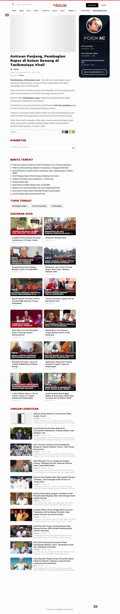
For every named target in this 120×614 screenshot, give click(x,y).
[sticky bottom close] (95, 606)
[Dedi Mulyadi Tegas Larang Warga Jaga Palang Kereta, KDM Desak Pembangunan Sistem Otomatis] (21, 531)
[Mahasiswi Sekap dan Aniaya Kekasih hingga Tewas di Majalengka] (60, 350)
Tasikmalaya (16, 80)
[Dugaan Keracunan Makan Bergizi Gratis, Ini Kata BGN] (43, 185)
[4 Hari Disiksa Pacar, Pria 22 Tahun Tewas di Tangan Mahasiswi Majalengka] (26, 382)
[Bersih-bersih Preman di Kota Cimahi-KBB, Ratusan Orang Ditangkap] (43, 191)
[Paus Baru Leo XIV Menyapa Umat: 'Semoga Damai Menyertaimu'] (26, 319)
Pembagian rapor (31, 98)
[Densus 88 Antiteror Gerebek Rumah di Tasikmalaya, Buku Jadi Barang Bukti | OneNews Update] (43, 172)
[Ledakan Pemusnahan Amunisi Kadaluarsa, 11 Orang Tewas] (43, 179)
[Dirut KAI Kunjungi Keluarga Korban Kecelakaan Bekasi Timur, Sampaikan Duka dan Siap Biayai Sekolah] (21, 547)
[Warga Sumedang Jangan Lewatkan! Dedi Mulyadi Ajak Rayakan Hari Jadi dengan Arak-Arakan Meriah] (21, 498)
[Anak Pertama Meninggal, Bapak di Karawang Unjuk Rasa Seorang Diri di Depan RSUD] (60, 382)
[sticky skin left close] (7, 15)
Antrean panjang (62, 105)
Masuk (103, 5)
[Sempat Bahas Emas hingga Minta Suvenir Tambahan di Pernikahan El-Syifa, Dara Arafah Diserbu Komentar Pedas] (21, 515)
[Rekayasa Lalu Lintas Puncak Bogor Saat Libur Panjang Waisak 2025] (43, 188)
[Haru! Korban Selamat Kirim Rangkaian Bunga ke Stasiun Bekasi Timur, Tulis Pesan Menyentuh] (21, 450)
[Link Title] (60, 5)
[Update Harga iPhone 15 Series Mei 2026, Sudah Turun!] (21, 418)
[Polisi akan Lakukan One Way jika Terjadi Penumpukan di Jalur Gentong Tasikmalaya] (43, 165)
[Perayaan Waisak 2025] (43, 182)
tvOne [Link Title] (21, 75)
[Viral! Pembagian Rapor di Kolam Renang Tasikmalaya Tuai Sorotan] (43, 176)
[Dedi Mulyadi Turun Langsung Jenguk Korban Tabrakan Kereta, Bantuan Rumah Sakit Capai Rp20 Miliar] (21, 466)
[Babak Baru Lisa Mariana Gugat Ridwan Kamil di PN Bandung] (60, 319)
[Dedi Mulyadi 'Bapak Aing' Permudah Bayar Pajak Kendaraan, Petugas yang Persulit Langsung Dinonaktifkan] (21, 564)
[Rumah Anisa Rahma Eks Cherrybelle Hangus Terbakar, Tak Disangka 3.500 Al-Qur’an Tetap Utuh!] (21, 482)
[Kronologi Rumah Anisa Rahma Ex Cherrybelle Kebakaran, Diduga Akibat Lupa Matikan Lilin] (21, 433)
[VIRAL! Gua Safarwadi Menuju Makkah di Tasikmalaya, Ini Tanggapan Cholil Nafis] (43, 168)
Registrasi (92, 5)
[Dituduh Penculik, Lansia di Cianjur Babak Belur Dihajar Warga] (26, 350)
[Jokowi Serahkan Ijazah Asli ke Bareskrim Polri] (43, 194)
